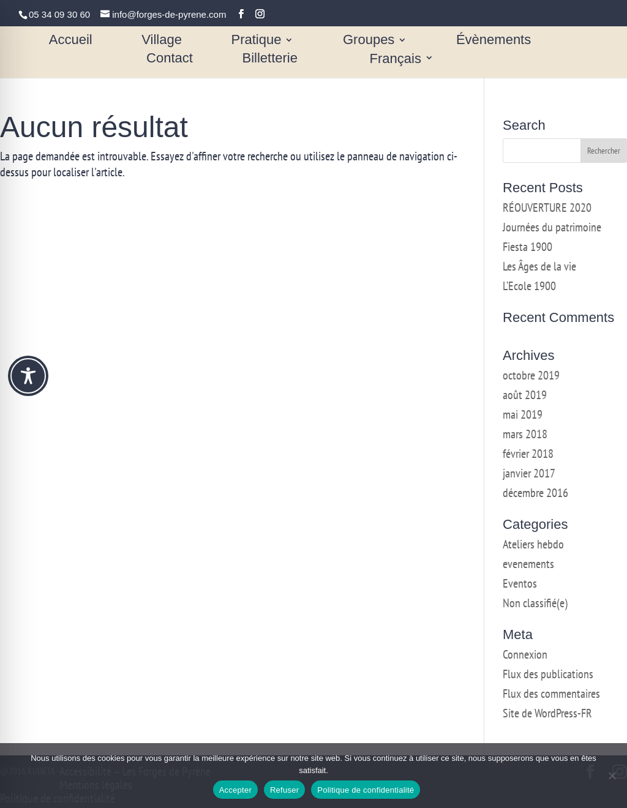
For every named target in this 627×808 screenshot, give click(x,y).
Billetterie (269, 59)
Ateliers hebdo (533, 544)
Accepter (235, 790)
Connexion (525, 654)
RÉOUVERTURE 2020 (547, 207)
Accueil (70, 41)
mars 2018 (525, 434)
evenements (528, 564)
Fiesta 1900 (527, 247)
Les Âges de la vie (539, 266)
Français (395, 59)
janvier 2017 (529, 473)
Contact (169, 59)
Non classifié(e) (535, 603)
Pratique (256, 41)
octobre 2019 (531, 375)
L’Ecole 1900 (529, 286)
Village (161, 41)
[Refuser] (612, 775)
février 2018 (528, 454)
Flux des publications (548, 674)
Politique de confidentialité (365, 790)
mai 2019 (523, 414)
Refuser (284, 790)
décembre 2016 (535, 493)
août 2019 (525, 395)
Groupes (368, 41)
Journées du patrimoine (552, 227)
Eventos (520, 583)
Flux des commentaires (551, 693)
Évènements (493, 41)
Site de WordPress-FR (547, 713)
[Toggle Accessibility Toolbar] (28, 376)
